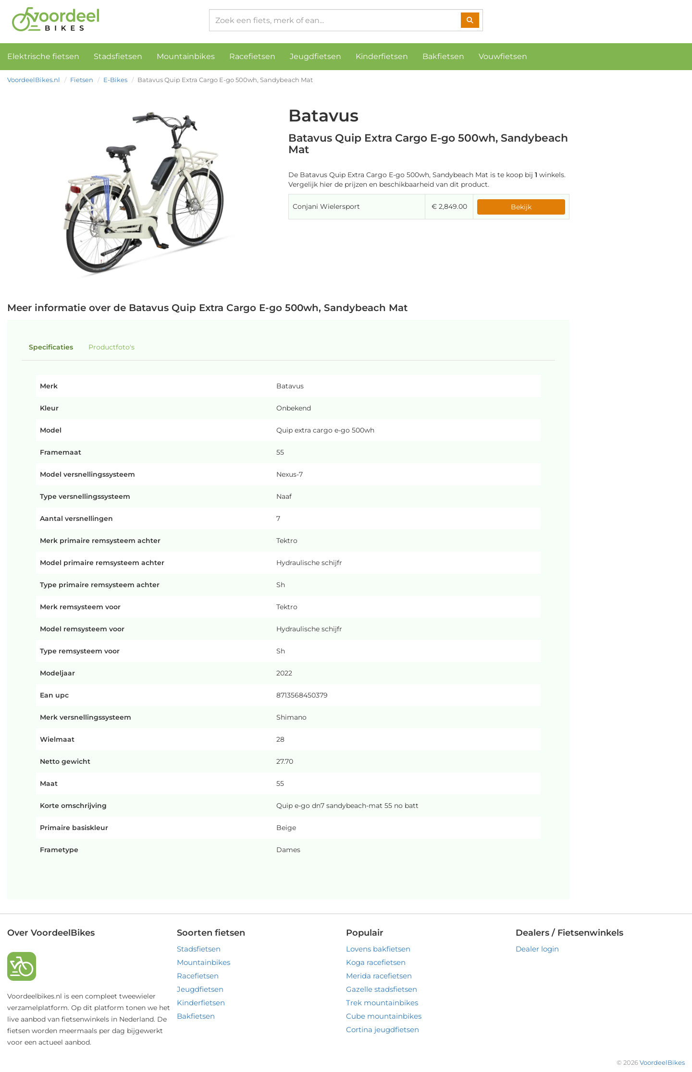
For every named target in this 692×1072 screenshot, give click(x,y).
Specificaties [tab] (51, 347)
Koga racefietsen (376, 962)
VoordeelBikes (662, 1062)
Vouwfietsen (503, 56)
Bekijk (521, 207)
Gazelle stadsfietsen (381, 989)
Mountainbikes (186, 56)
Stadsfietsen (118, 56)
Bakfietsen (443, 56)
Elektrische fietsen (43, 56)
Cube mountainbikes (383, 1016)
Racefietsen (252, 56)
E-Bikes (115, 80)
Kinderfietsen (382, 56)
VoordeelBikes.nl (33, 80)
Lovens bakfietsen (378, 948)
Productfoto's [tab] (111, 347)
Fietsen (81, 80)
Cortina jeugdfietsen (382, 1029)
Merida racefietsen (379, 975)
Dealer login (537, 948)
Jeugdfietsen (315, 56)
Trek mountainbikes (382, 1002)
